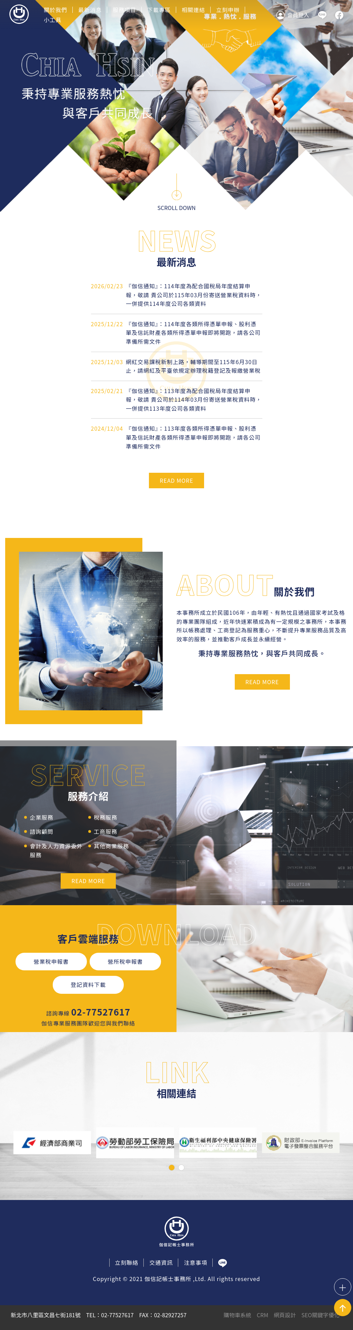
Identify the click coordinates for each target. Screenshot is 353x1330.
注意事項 (195, 1262)
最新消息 (90, 10)
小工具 (52, 20)
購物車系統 (237, 1315)
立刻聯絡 (126, 1262)
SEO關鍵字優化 (320, 1315)
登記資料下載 (88, 984)
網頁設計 (285, 1315)
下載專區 (159, 10)
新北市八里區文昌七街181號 (46, 1315)
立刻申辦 (228, 10)
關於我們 (55, 10)
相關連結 (193, 10)
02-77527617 (100, 1011)
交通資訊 (161, 1262)
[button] (172, 1167)
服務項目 (124, 10)
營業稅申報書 (51, 961)
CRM (262, 1315)
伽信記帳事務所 (19, 14)
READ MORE (176, 480)
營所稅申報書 (125, 961)
